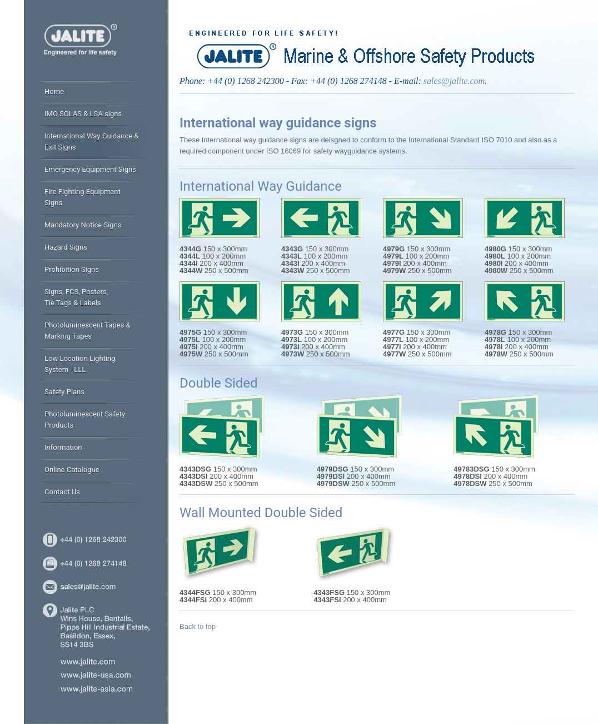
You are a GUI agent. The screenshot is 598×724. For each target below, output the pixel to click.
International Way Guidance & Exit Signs (91, 141)
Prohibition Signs (71, 269)
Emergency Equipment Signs (90, 169)
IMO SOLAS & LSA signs (83, 114)
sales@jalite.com (454, 81)
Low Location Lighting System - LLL (79, 364)
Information (63, 447)
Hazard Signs (65, 247)
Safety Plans (64, 392)
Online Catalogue (71, 469)
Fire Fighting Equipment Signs (82, 197)
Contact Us (62, 492)
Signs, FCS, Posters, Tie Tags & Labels (76, 297)
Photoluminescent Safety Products (84, 419)
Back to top (198, 626)
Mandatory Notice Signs (83, 225)
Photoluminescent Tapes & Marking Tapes (87, 330)
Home (54, 91)
